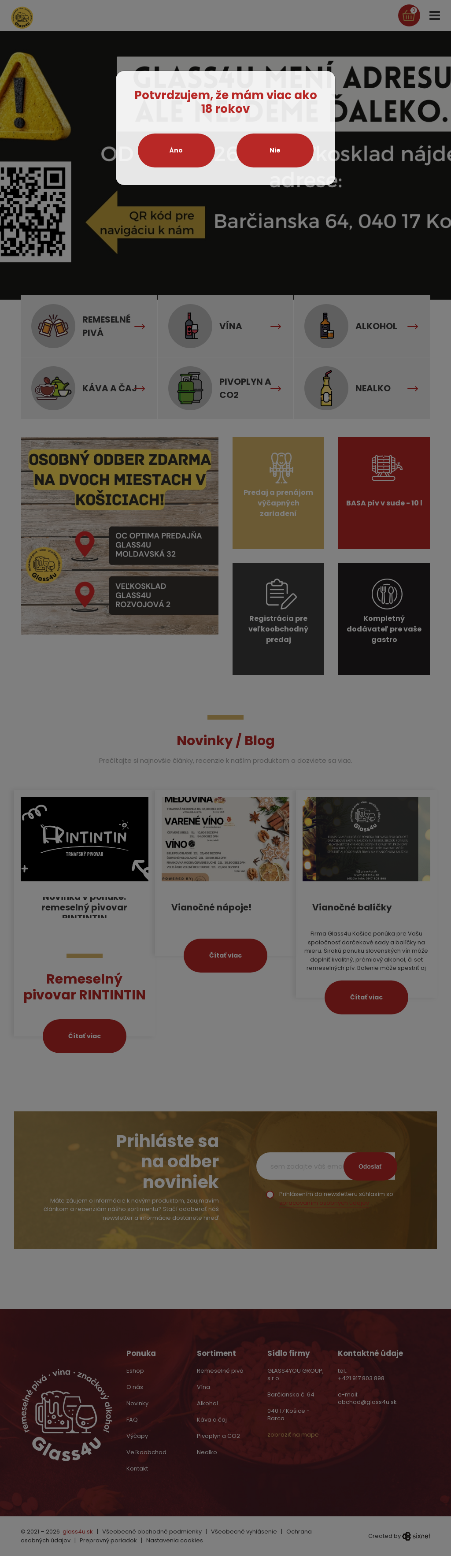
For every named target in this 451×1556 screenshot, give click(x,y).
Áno (176, 150)
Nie (275, 150)
